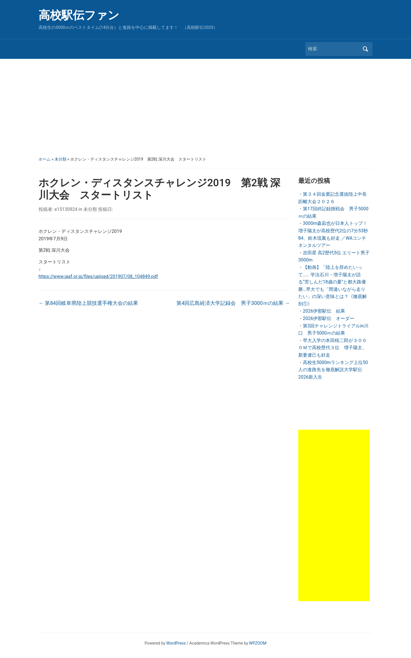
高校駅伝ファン (79, 15)
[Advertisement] (205, 107)
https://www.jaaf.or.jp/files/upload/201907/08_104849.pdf (98, 276)
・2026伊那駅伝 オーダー (326, 318)
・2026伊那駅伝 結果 (321, 311)
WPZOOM (258, 643)
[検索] (333, 49)
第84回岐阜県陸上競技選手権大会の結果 (88, 303)
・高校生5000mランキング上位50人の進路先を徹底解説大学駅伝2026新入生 (333, 370)
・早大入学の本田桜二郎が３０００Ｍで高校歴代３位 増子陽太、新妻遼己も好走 (332, 348)
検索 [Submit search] (365, 49)
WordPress (176, 643)
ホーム (45, 159)
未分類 (61, 159)
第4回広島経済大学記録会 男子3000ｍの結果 (233, 303)
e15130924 (66, 209)
